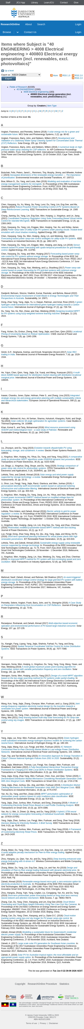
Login (78, 24)
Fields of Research (18, 87)
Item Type (51, 106)
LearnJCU (49, 2)
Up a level (9, 70)
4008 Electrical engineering (36, 92)
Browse (7, 32)
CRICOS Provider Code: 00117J (42, 1017)
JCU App (20, 2)
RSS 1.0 (66, 75)
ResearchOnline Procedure (42, 983)
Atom (55, 75)
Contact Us (30, 32)
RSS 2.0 (79, 75)
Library (34, 2)
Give (76, 2)
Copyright (20, 983)
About (28, 24)
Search (41, 24)
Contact (64, 2)
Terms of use (31, 1023)
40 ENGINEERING (25, 89)
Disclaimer (53, 1023)
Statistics (64, 983)
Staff (8, 2)
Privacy (43, 1023)
